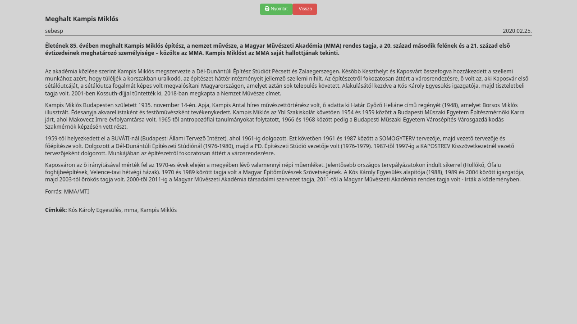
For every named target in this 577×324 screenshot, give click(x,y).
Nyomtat (276, 8)
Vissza (305, 8)
